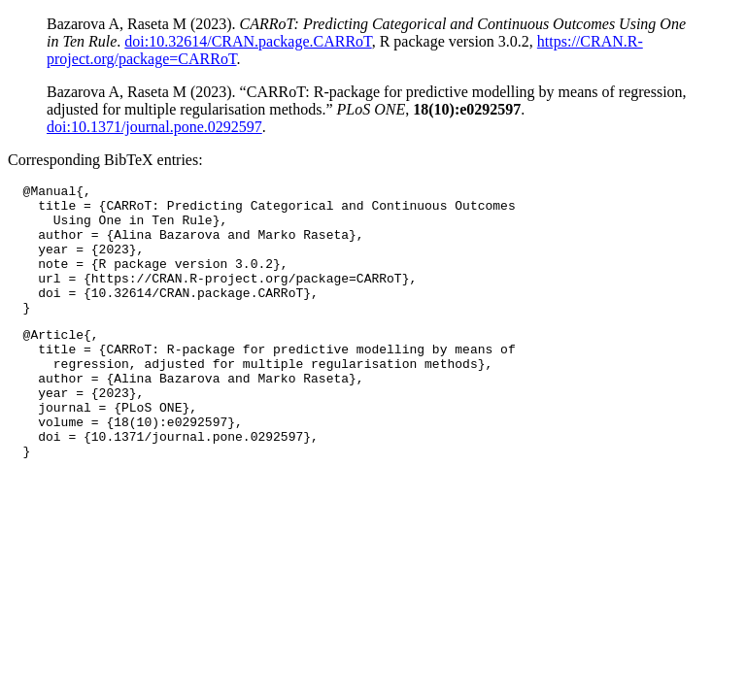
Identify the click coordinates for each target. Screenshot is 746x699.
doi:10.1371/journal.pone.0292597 (154, 126)
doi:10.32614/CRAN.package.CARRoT (247, 41)
